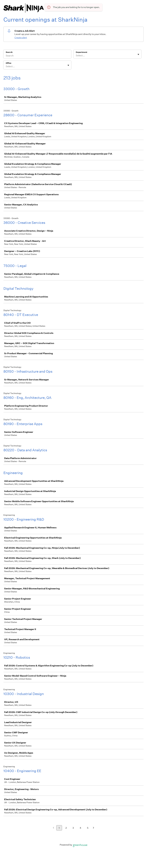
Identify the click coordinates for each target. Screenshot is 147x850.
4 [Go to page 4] (80, 828)
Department (81, 52)
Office (8, 63)
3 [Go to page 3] (73, 828)
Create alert (20, 37)
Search (9, 52)
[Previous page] (53, 828)
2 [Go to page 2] (66, 828)
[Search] (37, 56)
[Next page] (93, 828)
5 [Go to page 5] (87, 828)
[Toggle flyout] (138, 54)
